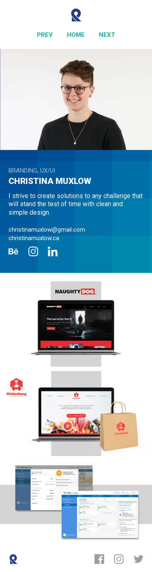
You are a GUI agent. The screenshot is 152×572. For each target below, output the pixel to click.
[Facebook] (99, 559)
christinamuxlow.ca (34, 238)
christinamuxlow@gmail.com (47, 229)
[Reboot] (76, 14)
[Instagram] (33, 251)
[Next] (107, 34)
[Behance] (13, 251)
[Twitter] (138, 559)
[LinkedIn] (53, 251)
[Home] (76, 34)
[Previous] (44, 34)
